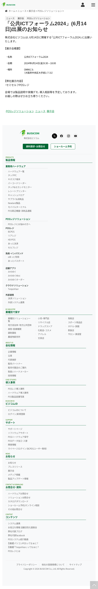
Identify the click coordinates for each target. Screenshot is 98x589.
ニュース (40, 111)
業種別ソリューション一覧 (19, 319)
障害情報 (12, 444)
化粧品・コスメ (44, 330)
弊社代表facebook (16, 535)
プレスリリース (15, 467)
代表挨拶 (12, 360)
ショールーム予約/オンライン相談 (23, 505)
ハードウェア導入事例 (18, 393)
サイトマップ (75, 564)
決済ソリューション (17, 298)
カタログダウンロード (18, 501)
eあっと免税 (13, 257)
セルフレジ (13, 247)
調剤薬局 (12, 333)
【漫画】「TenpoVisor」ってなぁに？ (23, 547)
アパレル (42, 334)
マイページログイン (27, 448)
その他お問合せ (15, 509)
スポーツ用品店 (75, 322)
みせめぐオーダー (16, 279)
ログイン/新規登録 (16, 414)
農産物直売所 (14, 337)
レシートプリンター (17, 191)
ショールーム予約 (63, 146)
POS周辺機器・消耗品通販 (19, 211)
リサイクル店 (44, 322)
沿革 (10, 356)
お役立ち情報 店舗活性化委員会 (22, 527)
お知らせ (12, 463)
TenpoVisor (13, 289)
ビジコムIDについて (17, 410)
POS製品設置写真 (16, 397)
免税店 (71, 318)
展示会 (50, 111)
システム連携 (14, 523)
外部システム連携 (16, 302)
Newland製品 (14, 203)
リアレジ (12, 235)
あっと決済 (13, 243)
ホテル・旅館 (73, 326)
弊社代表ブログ (15, 531)
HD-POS (11, 239)
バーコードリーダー (17, 183)
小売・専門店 (43, 318)
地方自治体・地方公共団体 (20, 325)
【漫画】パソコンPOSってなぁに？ (23, 543)
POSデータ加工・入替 (17, 441)
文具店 (41, 338)
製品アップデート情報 (18, 478)
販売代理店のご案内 (17, 367)
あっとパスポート (16, 261)
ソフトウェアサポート (18, 433)
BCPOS (11, 231)
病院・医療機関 (14, 329)
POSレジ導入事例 (16, 389)
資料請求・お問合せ (35, 146)
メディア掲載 (14, 475)
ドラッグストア (45, 326)
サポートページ (15, 429)
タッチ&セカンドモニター (20, 187)
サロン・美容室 (74, 334)
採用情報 (12, 375)
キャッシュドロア (16, 195)
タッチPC (12, 175)
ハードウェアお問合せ (18, 493)
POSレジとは (14, 551)
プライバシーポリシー (26, 564)
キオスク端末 (14, 179)
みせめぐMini (14, 275)
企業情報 (12, 352)
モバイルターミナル (17, 207)
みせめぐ (12, 272)
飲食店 (71, 330)
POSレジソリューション (20, 111)
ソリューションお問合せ (19, 497)
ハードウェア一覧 (16, 171)
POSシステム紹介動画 (18, 539)
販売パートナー (15, 363)
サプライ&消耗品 (16, 199)
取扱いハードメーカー (18, 371)
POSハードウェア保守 (18, 437)
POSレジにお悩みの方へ (19, 224)
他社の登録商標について (53, 564)
